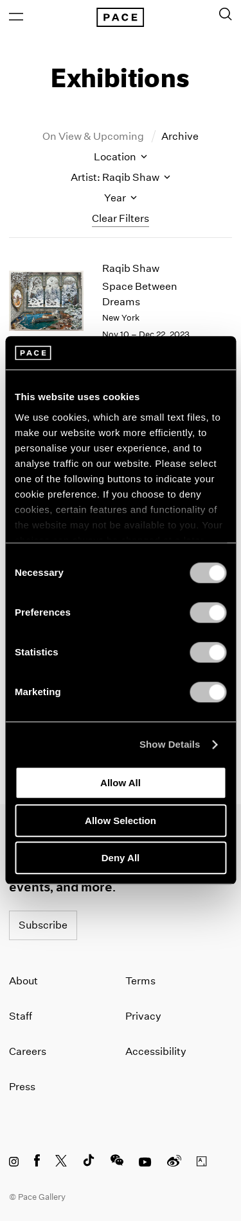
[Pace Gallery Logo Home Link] (120, 17)
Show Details (170, 744)
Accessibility (155, 1051)
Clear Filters (120, 218)
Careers (27, 1051)
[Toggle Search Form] (225, 14)
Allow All (120, 783)
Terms (140, 981)
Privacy (143, 1016)
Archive (180, 136)
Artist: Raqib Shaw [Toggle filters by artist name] (120, 177)
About (23, 981)
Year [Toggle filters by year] (120, 198)
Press (22, 1087)
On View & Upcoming (94, 136)
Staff (20, 1016)
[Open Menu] (16, 17)
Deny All (120, 858)
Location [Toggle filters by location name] (120, 157)
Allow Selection (120, 820)
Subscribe (43, 925)
